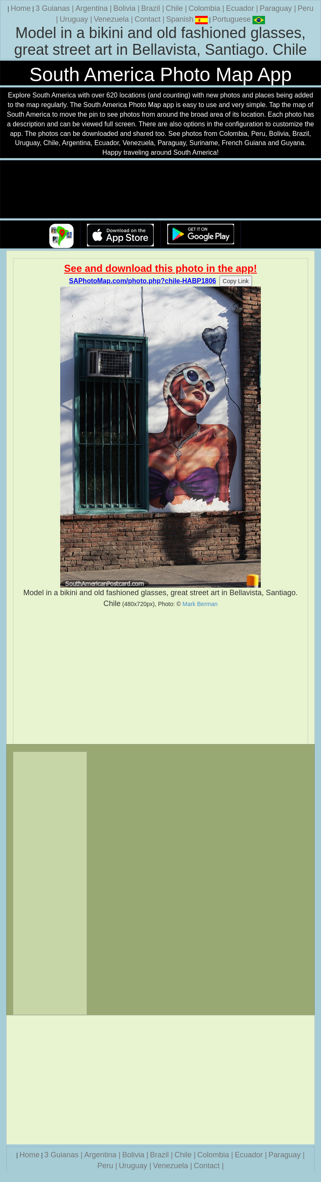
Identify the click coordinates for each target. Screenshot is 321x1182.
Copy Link (236, 281)
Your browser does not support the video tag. (160, 190)
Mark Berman (200, 604)
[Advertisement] (160, 676)
